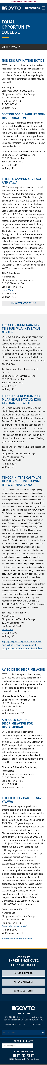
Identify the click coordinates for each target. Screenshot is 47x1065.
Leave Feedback (36, 1024)
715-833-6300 (11, 1017)
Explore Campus (23, 973)
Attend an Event (23, 982)
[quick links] (23, 1032)
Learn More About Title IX (23, 303)
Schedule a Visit (23, 991)
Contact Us (9, 1024)
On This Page (11, 47)
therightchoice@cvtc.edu (32, 1017)
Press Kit (21, 1024)
